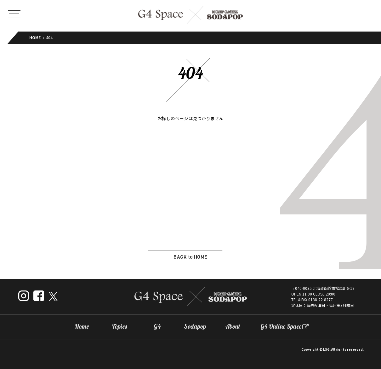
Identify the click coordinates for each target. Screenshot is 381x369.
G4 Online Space (280, 326)
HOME (35, 37)
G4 (157, 326)
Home (82, 326)
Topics (119, 326)
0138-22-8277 (320, 299)
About (232, 326)
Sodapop (195, 326)
